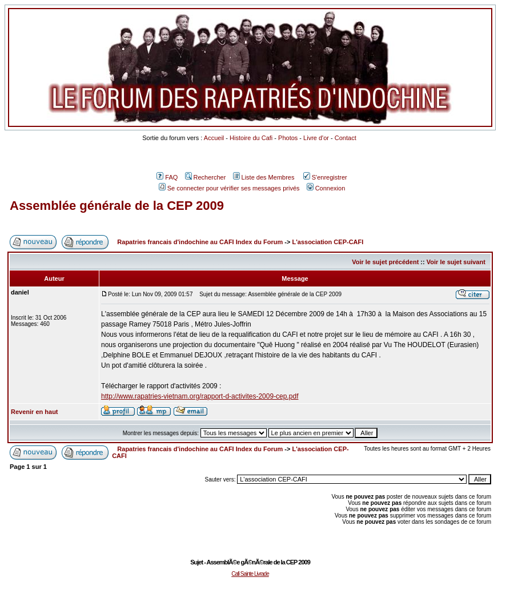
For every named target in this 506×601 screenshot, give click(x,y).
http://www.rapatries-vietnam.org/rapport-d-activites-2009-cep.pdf (200, 396)
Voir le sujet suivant (456, 261)
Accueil (214, 137)
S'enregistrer (325, 177)
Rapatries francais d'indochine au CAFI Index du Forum (200, 241)
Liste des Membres (264, 177)
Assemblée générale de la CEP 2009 (117, 205)
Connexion (326, 188)
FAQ (167, 177)
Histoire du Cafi (251, 137)
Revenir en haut (34, 411)
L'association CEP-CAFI (327, 241)
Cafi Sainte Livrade (250, 574)
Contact (345, 137)
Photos (288, 137)
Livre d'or (316, 137)
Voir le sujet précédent (385, 261)
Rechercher (205, 177)
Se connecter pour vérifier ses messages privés (229, 188)
